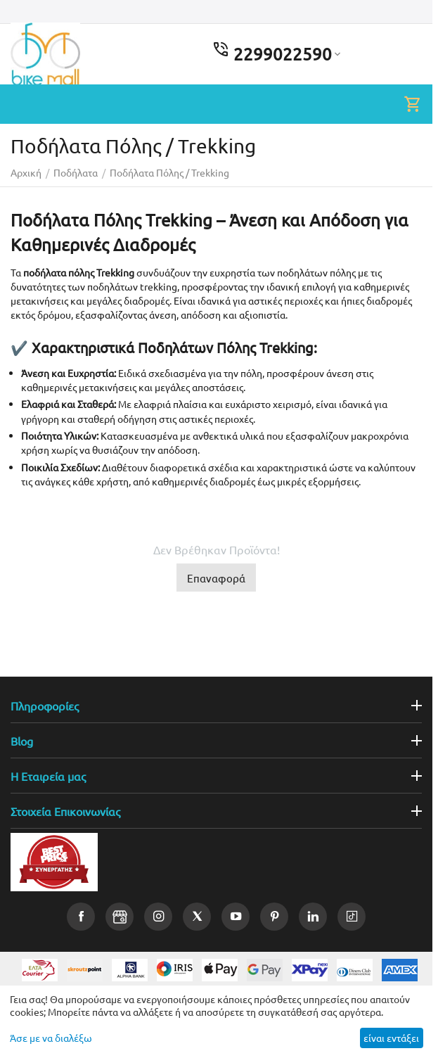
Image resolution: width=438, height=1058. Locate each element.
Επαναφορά (216, 578)
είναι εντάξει (391, 1037)
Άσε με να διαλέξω (51, 1037)
